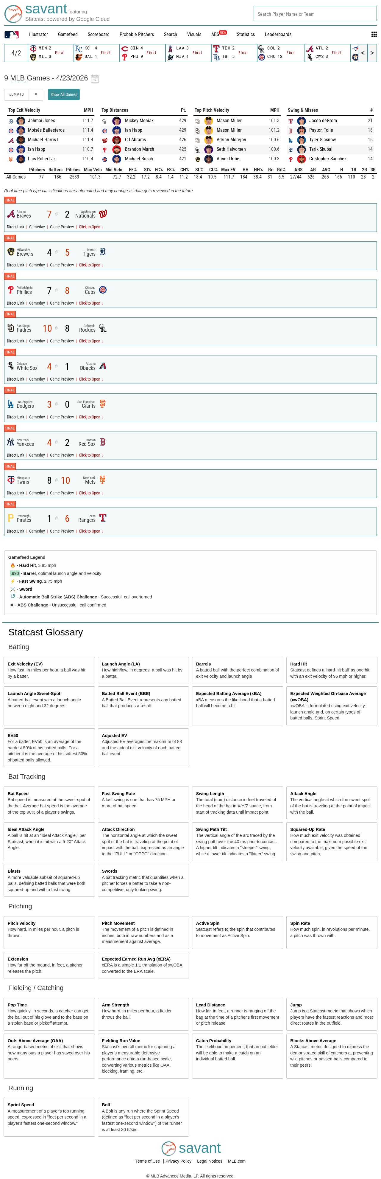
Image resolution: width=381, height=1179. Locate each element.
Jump (296, 1005)
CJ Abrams (135, 139)
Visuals (194, 34)
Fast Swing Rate (118, 793)
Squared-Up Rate (307, 829)
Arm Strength (115, 1005)
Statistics (246, 34)
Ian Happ (36, 149)
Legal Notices (210, 1161)
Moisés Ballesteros (46, 130)
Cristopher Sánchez (327, 159)
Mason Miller (229, 120)
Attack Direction (118, 829)
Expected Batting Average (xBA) (229, 693)
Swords (109, 871)
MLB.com (237, 1161)
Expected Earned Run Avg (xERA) (136, 959)
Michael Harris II (44, 139)
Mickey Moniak (139, 120)
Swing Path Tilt (211, 829)
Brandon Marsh (139, 149)
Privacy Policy (179, 1161)
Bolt (106, 1104)
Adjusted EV (114, 735)
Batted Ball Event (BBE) (126, 693)
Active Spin (207, 923)
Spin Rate (300, 923)
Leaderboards (278, 34)
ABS (219, 34)
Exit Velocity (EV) (25, 664)
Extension (18, 959)
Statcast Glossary (45, 632)
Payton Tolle (321, 130)
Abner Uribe (228, 159)
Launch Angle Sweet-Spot (34, 693)
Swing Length (210, 793)
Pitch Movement (118, 923)
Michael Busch (139, 159)
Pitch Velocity (22, 923)
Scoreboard (99, 34)
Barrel (30, 573)
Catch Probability (213, 1040)
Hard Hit (27, 565)
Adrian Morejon (231, 139)
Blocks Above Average (313, 1040)
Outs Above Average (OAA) (35, 1040)
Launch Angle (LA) (121, 664)
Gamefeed (68, 34)
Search (170, 34)
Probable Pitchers (137, 34)
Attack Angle (303, 793)
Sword (25, 589)
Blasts (14, 871)
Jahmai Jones (41, 120)
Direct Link (16, 226)
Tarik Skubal (320, 149)
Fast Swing (30, 581)
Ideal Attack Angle (26, 829)
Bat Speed (18, 793)
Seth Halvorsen (231, 149)
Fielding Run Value (121, 1040)
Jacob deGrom (323, 120)
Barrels (203, 664)
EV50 (13, 735)
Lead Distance (210, 1005)
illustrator (38, 34)
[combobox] (315, 13)
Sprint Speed (21, 1104)
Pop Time (17, 1005)
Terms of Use (148, 1161)
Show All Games (64, 94)
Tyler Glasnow (322, 139)
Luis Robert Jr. (42, 159)
